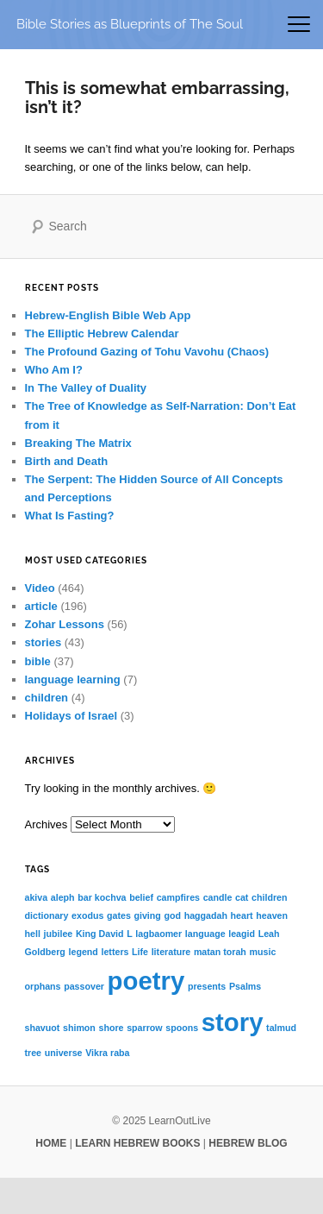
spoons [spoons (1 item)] (181, 1027)
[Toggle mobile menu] (298, 24)
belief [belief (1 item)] (141, 897)
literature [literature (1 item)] (171, 952)
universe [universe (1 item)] (64, 1052)
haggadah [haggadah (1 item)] (205, 915)
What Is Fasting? (70, 515)
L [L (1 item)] (130, 933)
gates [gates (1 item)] (119, 915)
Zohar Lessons (64, 624)
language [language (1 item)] (205, 933)
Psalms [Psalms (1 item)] (245, 986)
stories (43, 642)
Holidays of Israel (71, 715)
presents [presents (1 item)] (207, 986)
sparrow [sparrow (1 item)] (144, 1027)
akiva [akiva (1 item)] (36, 897)
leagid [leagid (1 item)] (241, 933)
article (41, 606)
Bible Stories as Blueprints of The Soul (129, 23)
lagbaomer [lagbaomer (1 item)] (158, 933)
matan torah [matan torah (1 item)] (220, 952)
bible (38, 661)
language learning (73, 679)
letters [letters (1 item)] (114, 952)
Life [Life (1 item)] (140, 952)
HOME (50, 1143)
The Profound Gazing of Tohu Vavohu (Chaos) (147, 351)
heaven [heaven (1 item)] (272, 915)
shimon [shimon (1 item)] (79, 1027)
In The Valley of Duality (86, 387)
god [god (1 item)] (172, 915)
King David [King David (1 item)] (100, 933)
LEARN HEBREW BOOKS (137, 1143)
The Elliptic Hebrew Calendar (102, 333)
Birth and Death (67, 461)
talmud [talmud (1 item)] (281, 1027)
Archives (46, 824)
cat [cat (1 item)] (241, 897)
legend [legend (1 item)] (83, 952)
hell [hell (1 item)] (32, 933)
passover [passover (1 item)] (84, 986)
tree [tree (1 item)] (33, 1052)
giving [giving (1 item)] (147, 915)
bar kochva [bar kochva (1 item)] (102, 897)
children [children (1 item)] (269, 897)
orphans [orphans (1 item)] (43, 986)
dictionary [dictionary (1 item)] (47, 915)
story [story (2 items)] (233, 1022)
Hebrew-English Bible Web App (108, 315)
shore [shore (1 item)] (111, 1027)
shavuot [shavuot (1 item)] (42, 1027)
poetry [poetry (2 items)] (146, 980)
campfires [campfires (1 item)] (178, 897)
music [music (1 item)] (263, 952)
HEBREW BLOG (247, 1143)
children (47, 697)
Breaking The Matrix (78, 443)
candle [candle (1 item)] (218, 897)
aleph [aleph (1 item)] (63, 897)
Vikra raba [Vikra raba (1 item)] (107, 1052)
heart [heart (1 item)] (242, 915)
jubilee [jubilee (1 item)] (57, 933)
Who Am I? (54, 369)
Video (40, 588)
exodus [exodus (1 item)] (87, 915)
